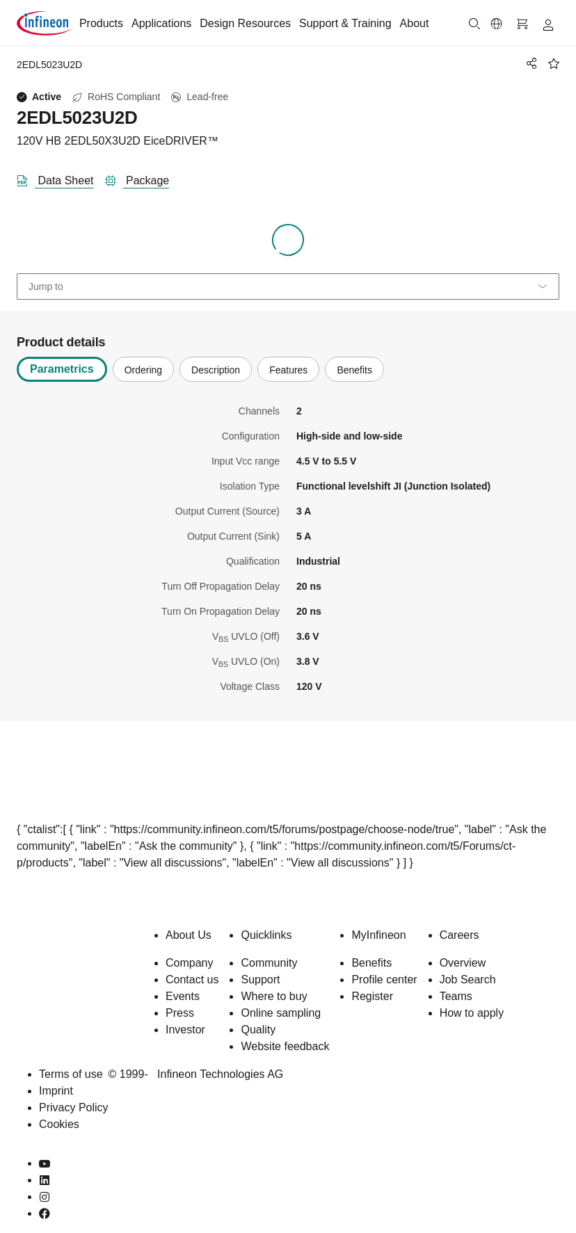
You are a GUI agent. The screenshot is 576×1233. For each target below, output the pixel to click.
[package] (143, 178)
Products (101, 23)
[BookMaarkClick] (553, 63)
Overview (463, 963)
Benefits (371, 963)
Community (269, 963)
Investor (185, 1029)
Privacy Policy (74, 1107)
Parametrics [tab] (62, 369)
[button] (497, 23)
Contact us (192, 979)
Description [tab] (215, 370)
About (414, 23)
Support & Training (345, 23)
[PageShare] (529, 63)
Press (180, 1013)
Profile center (384, 979)
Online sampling (281, 1013)
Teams (456, 996)
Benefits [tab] (354, 370)
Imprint (56, 1091)
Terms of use (71, 1074)
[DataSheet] (61, 178)
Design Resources (245, 23)
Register (372, 996)
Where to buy (274, 996)
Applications (161, 23)
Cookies (59, 1124)
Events (183, 996)
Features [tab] (288, 370)
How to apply (472, 1013)
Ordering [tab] (143, 370)
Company (189, 963)
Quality (258, 1029)
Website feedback (285, 1046)
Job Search (468, 979)
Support (260, 979)
